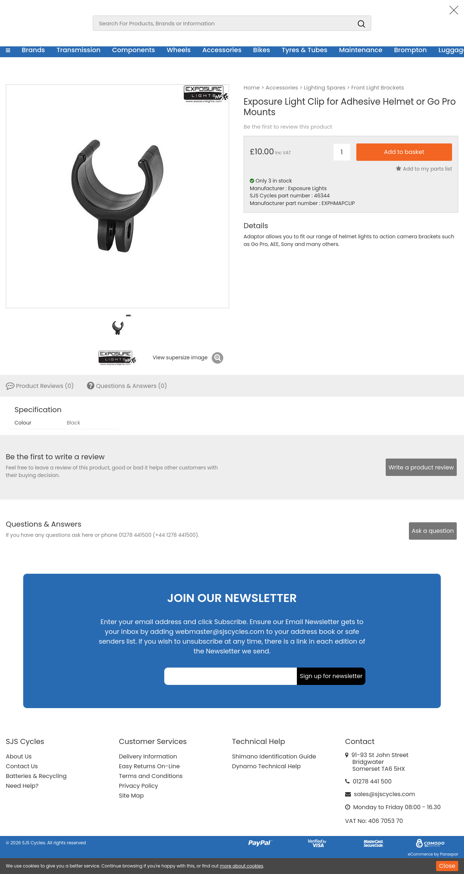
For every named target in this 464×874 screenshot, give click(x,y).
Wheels (179, 49)
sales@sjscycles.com (384, 794)
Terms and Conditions (151, 776)
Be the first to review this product (288, 127)
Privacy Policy (138, 786)
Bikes (261, 49)
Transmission (78, 49)
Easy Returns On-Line (149, 766)
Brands (33, 49)
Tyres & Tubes (304, 49)
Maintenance (360, 49)
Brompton (410, 49)
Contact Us (22, 766)
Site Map (131, 795)
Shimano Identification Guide (274, 756)
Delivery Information (148, 756)
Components (133, 49)
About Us (19, 756)
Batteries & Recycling (36, 776)
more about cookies (241, 866)
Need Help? (22, 786)
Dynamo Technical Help (266, 766)
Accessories (221, 49)
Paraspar (449, 854)
